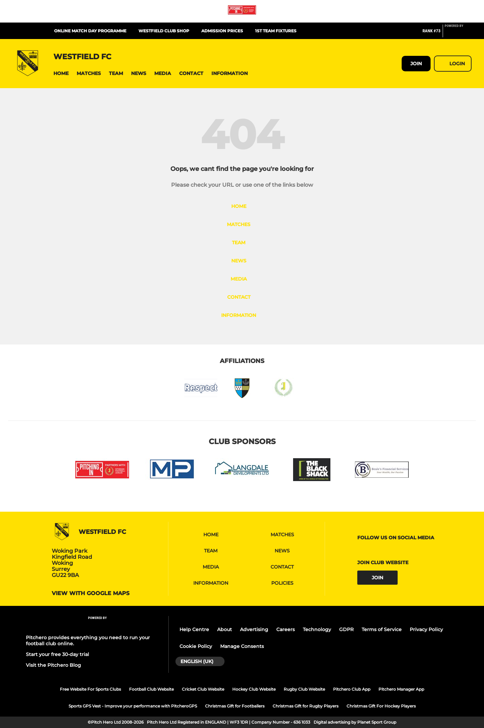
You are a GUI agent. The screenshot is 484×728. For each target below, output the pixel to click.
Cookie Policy (195, 646)
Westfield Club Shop (163, 30)
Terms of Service (382, 629)
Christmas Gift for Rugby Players (305, 705)
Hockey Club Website (254, 689)
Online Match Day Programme (90, 30)
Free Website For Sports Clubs (90, 689)
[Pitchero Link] (458, 34)
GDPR (346, 629)
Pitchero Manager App (401, 689)
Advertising (254, 629)
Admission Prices (222, 30)
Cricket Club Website (203, 689)
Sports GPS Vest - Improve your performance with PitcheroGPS (133, 705)
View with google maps (90, 593)
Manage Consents (242, 646)
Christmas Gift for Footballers (235, 705)
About (224, 629)
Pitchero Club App (351, 689)
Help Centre (194, 629)
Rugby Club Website (304, 689)
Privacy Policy (426, 629)
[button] (61, 73)
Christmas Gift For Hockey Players (381, 705)
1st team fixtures (275, 30)
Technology (317, 629)
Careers (285, 629)
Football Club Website (151, 689)
